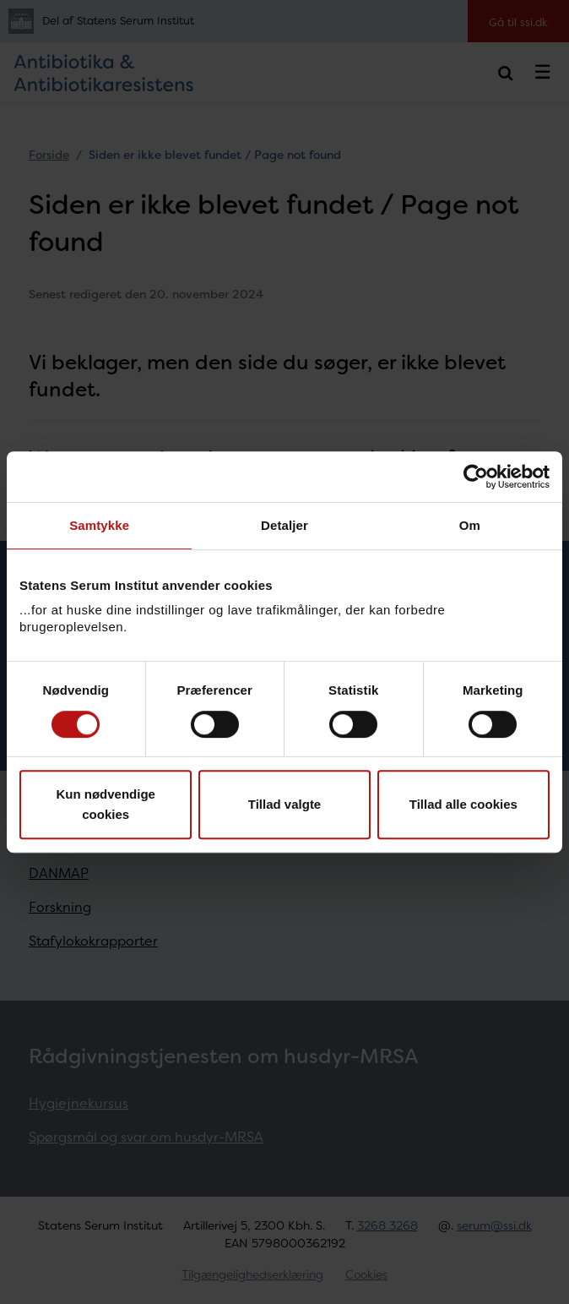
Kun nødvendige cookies (105, 804)
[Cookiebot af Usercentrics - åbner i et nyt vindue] (476, 476)
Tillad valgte (284, 804)
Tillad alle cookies (463, 804)
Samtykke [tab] (99, 525)
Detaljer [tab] (284, 525)
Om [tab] (469, 525)
